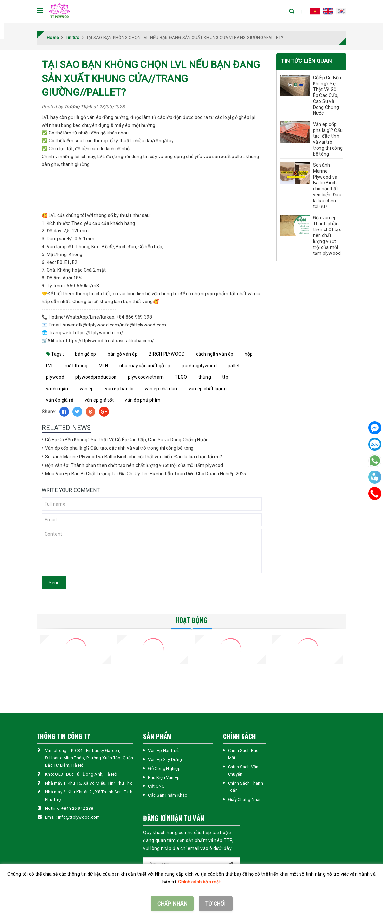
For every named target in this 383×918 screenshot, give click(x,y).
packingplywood (199, 365)
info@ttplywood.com (79, 817)
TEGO (181, 377)
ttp (225, 377)
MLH (103, 365)
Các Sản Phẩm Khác (167, 795)
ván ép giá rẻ (59, 400)
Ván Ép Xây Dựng (165, 759)
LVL (50, 365)
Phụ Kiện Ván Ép (164, 777)
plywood (55, 377)
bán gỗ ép (85, 354)
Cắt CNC (156, 786)
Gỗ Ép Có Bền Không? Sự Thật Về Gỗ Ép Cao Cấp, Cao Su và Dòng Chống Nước (126, 439)
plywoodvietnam (146, 377)
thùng (204, 377)
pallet (234, 365)
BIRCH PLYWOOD (167, 354)
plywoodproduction (95, 377)
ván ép (87, 388)
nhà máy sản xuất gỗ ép (145, 365)
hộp (249, 354)
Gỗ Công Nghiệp (164, 768)
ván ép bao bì (119, 388)
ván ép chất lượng (208, 388)
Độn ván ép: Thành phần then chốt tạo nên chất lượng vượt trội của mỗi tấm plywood (134, 465)
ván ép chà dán (161, 388)
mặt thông (76, 365)
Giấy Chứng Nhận (245, 799)
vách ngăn (57, 388)
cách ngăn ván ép (215, 354)
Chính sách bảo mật (199, 881)
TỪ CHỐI (215, 904)
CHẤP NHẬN (172, 904)
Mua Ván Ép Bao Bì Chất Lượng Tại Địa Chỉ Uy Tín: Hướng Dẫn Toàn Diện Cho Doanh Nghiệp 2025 (145, 473)
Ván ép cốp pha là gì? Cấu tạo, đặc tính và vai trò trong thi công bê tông (119, 448)
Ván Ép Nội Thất (163, 750)
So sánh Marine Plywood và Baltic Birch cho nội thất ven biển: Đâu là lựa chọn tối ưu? (133, 456)
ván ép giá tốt (99, 400)
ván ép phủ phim (142, 400)
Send (54, 582)
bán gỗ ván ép (123, 354)
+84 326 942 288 (77, 808)
